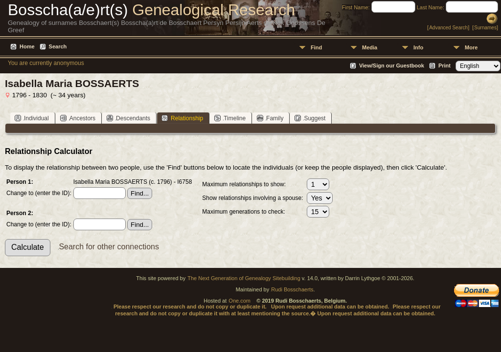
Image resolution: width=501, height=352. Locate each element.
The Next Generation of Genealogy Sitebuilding (243, 278)
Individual (32, 118)
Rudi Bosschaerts (292, 289)
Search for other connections (109, 246)
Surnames (485, 27)
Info (418, 47)
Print (444, 65)
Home (27, 46)
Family (270, 118)
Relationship (182, 118)
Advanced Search (448, 27)
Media (369, 47)
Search (58, 46)
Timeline (230, 118)
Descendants (128, 118)
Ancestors (77, 118)
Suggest (310, 118)
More (471, 47)
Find (316, 47)
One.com (239, 301)
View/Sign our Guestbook (391, 65)
